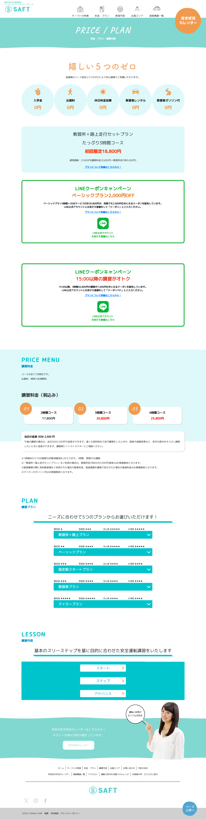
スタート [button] (103, 668)
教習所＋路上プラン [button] (73, 534)
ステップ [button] (103, 680)
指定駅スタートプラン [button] (75, 569)
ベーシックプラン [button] (72, 552)
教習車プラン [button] (68, 586)
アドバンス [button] (103, 693)
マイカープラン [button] (70, 604)
